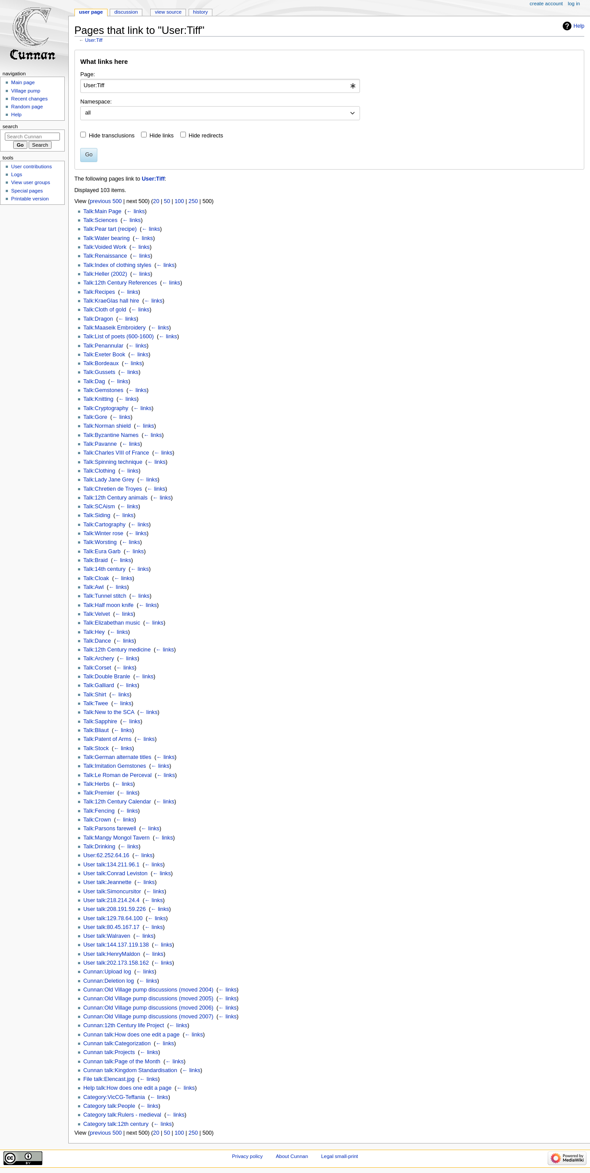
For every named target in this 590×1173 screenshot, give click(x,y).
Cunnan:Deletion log (108, 981)
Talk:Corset (97, 668)
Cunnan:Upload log (107, 972)
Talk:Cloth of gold (104, 310)
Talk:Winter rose (103, 533)
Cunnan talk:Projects (109, 1052)
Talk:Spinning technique (112, 462)
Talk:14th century (104, 569)
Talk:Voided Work (104, 247)
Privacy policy (247, 1156)
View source (168, 12)
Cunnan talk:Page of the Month (121, 1061)
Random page (27, 106)
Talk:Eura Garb (102, 551)
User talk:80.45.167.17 (111, 927)
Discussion (125, 12)
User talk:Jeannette (107, 882)
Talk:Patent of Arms (107, 739)
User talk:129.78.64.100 (113, 918)
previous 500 (106, 201)
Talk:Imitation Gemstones (114, 766)
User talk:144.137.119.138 (116, 945)
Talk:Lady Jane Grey (108, 480)
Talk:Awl (93, 587)
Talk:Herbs (96, 784)
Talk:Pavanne (100, 444)
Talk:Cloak (96, 578)
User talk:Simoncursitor (112, 891)
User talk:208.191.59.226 (114, 909)
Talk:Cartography (104, 525)
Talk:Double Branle (106, 676)
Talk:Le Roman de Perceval (117, 775)
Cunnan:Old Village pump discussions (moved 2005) (148, 998)
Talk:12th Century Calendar (117, 802)
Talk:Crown (97, 820)
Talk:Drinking (99, 847)
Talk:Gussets (99, 372)
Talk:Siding (96, 515)
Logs (16, 174)
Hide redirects (206, 136)
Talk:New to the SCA (108, 712)
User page (91, 12)
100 (179, 201)
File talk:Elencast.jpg (108, 1079)
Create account (546, 3)
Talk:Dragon (98, 319)
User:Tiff (94, 40)
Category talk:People (109, 1106)
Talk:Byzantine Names (111, 435)
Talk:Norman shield (107, 426)
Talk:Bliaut (96, 730)
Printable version (29, 198)
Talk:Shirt (94, 695)
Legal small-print (339, 1156)
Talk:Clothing (99, 471)
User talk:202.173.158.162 (116, 963)
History (200, 12)
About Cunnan (292, 1156)
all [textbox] (88, 113)
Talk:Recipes (99, 292)
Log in (574, 3)
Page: (87, 74)
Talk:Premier (99, 793)
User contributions (31, 166)
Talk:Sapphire (100, 721)
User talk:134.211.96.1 (111, 865)
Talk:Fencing (99, 811)
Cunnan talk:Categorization (117, 1043)
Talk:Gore (95, 417)
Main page (23, 82)
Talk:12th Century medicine (117, 650)
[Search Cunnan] (32, 137)
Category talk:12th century (115, 1124)
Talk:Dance (97, 641)
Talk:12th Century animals (115, 498)
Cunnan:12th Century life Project (123, 1025)
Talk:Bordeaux (101, 363)
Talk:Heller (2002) (105, 274)
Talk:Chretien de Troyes (112, 489)
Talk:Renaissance (105, 256)
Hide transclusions (112, 136)
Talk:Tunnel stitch (104, 596)
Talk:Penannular (103, 346)
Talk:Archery (98, 658)
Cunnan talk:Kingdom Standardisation (130, 1070)
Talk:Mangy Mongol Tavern (116, 838)
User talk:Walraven (106, 936)
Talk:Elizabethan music (111, 623)
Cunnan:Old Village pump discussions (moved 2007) (148, 1017)
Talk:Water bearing (106, 238)
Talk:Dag (94, 381)
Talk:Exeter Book (104, 355)
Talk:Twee (95, 703)
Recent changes (29, 98)
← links (135, 211)
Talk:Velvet (96, 614)
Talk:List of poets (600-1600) (118, 336)
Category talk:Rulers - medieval (122, 1115)
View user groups (30, 182)
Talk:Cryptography (105, 408)
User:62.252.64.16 (106, 855)
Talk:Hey (94, 632)
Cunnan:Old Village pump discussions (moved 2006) (148, 1008)
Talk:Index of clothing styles (117, 265)
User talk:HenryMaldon (111, 954)
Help (579, 26)
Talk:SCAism (99, 506)
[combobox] (220, 86)
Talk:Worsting (100, 542)
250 (193, 201)
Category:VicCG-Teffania (114, 1097)
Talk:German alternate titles (117, 757)
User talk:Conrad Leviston (115, 873)
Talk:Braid (95, 560)
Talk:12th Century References (120, 283)
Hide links (161, 136)
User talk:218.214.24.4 (111, 900)
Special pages (27, 190)
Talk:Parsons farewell (109, 828)
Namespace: (95, 102)
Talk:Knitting (98, 399)
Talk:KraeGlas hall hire (111, 301)
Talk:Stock (96, 748)
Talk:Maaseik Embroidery (114, 328)
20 (156, 201)
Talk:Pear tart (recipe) (110, 229)
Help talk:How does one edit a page (127, 1088)
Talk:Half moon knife (108, 605)
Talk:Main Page (102, 211)
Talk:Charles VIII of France (116, 453)
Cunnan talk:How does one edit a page (131, 1035)
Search (10, 126)
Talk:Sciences (100, 220)
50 (167, 201)
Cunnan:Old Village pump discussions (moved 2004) (148, 990)
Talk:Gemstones (103, 390)
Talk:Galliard (98, 685)
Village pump (25, 90)
